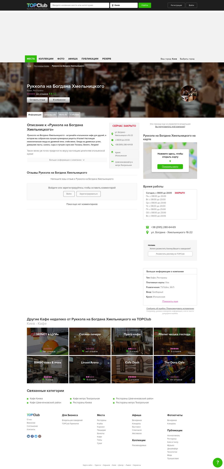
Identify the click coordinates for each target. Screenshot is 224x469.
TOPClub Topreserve (70, 423)
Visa (167, 282)
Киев (29, 66)
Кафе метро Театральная (86, 398)
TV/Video (164, 287)
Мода (169, 455)
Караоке (101, 427)
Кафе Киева (36, 398)
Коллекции (46, 58)
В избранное (59, 100)
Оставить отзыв (37, 100)
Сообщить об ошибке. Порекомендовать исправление (170, 308)
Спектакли (137, 430)
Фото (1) (63, 114)
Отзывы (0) (50, 114)
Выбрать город (187, 59)
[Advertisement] (112, 33)
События (74, 114)
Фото (60, 58)
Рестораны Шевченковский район (134, 398)
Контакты (31, 429)
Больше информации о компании (67, 160)
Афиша (73, 58)
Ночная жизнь (173, 435)
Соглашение (32, 426)
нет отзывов (42, 94)
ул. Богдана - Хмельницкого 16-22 (124, 134)
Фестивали (137, 433)
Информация (34, 114)
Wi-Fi (172, 287)
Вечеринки (137, 420)
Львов (128, 465)
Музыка (170, 445)
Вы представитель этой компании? (170, 127)
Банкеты (100, 433)
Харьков (106, 465)
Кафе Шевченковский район (45, 402)
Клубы (100, 423)
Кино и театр (172, 442)
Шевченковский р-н (124, 162)
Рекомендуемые (139, 445)
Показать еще (170, 301)
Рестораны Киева (41, 66)
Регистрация (176, 5)
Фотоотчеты (175, 415)
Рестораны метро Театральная (132, 402)
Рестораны (38, 90)
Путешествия (173, 458)
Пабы (99, 440)
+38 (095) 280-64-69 (124, 144)
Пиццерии (101, 430)
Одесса (98, 465)
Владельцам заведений (72, 420)
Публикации (90, 58)
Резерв (106, 58)
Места (31, 58)
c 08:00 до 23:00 (122, 140)
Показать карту (170, 166)
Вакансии (31, 423)
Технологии (172, 452)
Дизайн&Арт (172, 449)
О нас (29, 419)
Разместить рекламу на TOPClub (170, 254)
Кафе (29, 90)
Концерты (136, 423)
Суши (99, 443)
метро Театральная (123, 165)
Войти (191, 5)
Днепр (120, 465)
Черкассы (137, 465)
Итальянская (121, 155)
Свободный (157, 292)
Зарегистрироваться (89, 194)
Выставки (136, 427)
